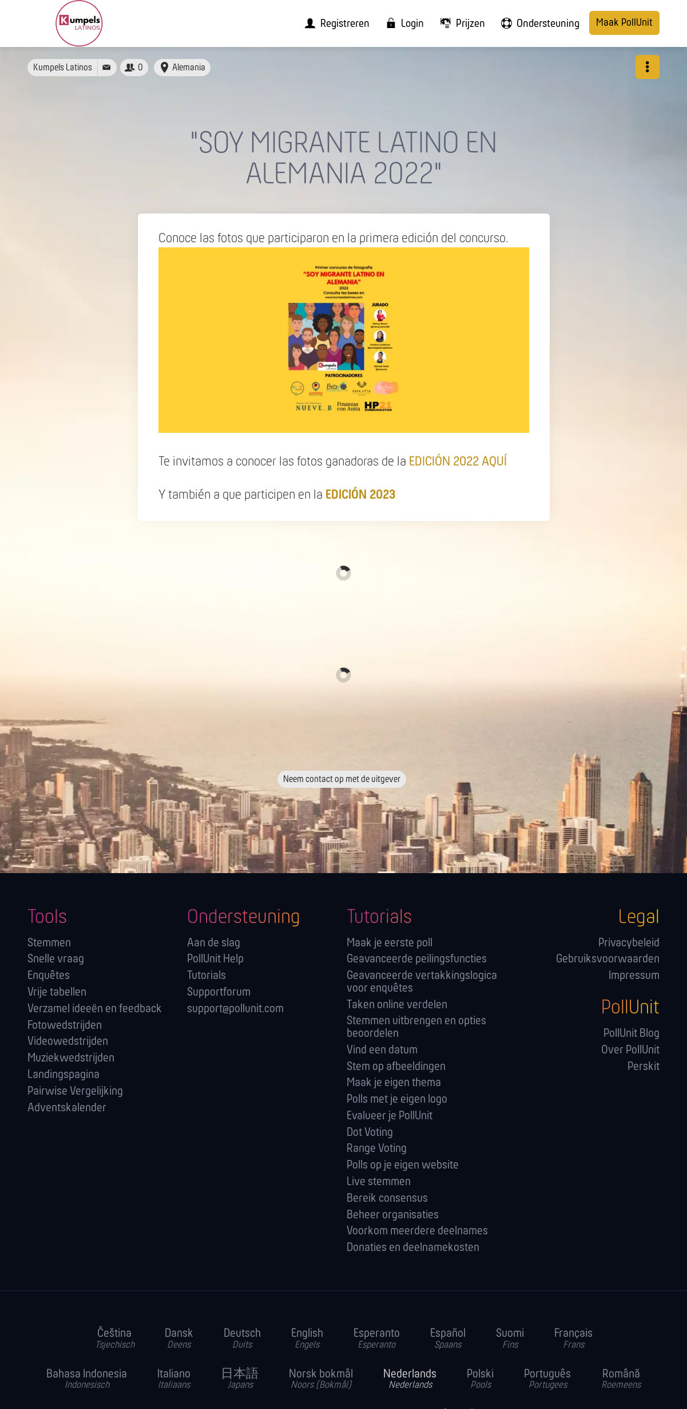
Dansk (179, 1339)
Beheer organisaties (393, 1215)
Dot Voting (370, 1133)
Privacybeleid (629, 943)
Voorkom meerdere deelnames (417, 1231)
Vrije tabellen (56, 992)
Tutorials (206, 976)
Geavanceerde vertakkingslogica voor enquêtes (422, 982)
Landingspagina (63, 1075)
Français (573, 1339)
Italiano (173, 1379)
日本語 (240, 1379)
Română (621, 1379)
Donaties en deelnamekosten (413, 1248)
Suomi (510, 1339)
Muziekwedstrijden (70, 1058)
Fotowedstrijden (64, 1026)
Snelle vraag (55, 959)
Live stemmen (379, 1182)
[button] (648, 67)
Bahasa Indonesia (86, 1379)
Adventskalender (66, 1108)
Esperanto (377, 1339)
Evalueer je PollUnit (389, 1116)
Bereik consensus (387, 1199)
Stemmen (49, 943)
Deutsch (242, 1339)
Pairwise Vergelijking (75, 1092)
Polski (480, 1379)
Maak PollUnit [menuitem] (624, 23)
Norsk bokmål (321, 1379)
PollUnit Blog (631, 1034)
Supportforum (219, 992)
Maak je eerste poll (389, 943)
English (307, 1339)
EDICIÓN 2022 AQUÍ (458, 462)
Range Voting (377, 1149)
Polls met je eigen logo (397, 1100)
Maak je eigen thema (394, 1083)
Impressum (634, 976)
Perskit (644, 1067)
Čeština (114, 1339)
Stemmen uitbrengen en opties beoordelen (416, 1027)
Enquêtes (48, 976)
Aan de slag (213, 943)
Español (448, 1339)
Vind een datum (382, 1050)
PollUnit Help (215, 959)
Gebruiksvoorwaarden (608, 959)
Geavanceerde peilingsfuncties (417, 959)
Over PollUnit (630, 1050)
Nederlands (409, 1379)
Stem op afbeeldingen (396, 1067)
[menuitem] (333, 23)
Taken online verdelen (397, 1005)
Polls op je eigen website (403, 1165)
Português (547, 1379)
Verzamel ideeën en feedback (94, 1009)
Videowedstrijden (67, 1042)
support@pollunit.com (235, 1009)
